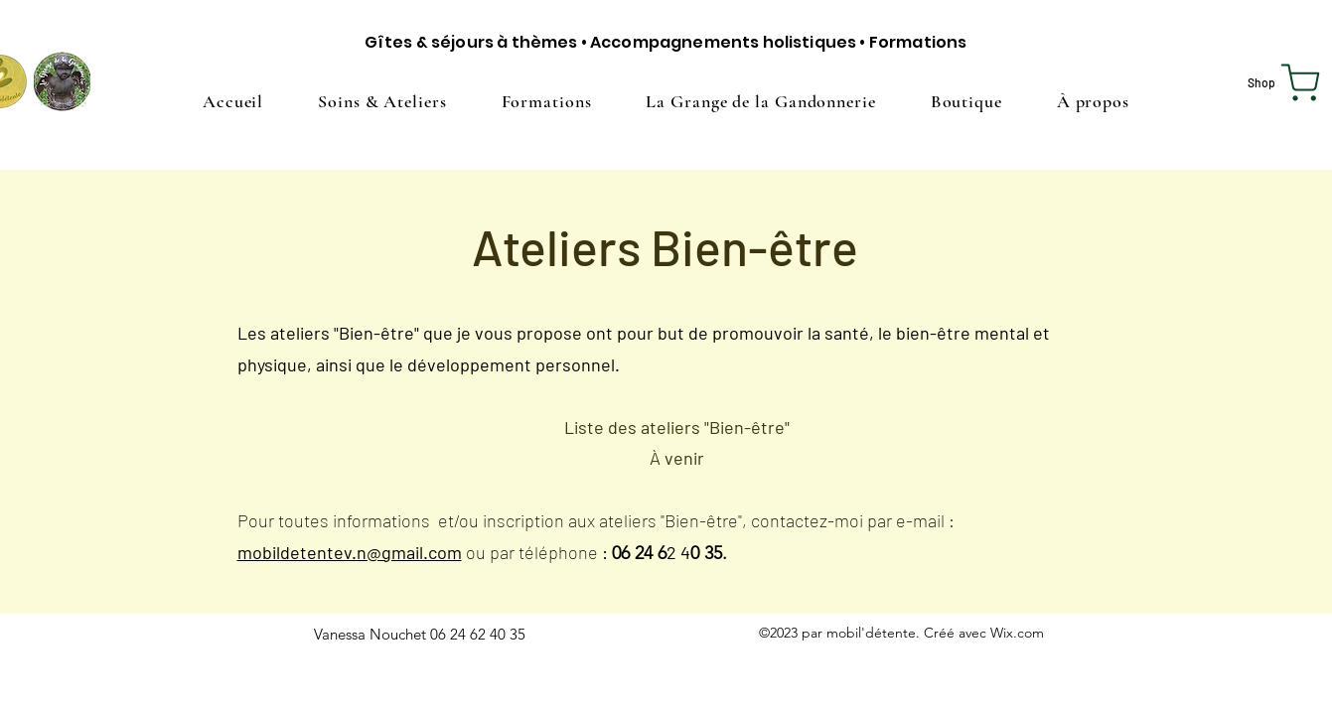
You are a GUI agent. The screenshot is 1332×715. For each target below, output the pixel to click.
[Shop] (1287, 82)
